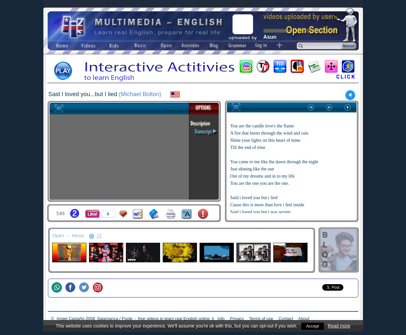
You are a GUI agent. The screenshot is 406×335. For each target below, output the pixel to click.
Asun (270, 37)
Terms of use (261, 318)
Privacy (237, 318)
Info (221, 318)
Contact (285, 318)
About (303, 318)
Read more (339, 325)
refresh (91, 236)
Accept (313, 325)
